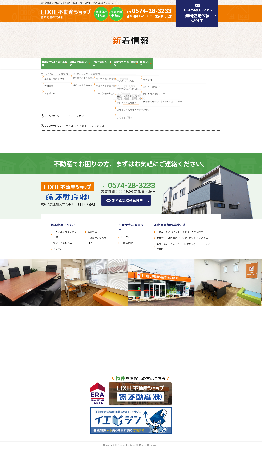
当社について (206, 65)
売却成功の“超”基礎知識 (172, 65)
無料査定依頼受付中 (130, 206)
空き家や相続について (100, 65)
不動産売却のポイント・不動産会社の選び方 (180, 237)
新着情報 (92, 237)
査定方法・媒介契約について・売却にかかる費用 (182, 243)
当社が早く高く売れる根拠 (60, 65)
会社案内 (58, 254)
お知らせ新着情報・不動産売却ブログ (70, 77)
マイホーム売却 (76, 120)
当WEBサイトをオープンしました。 (89, 130)
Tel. (149, 12)
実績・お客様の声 (62, 248)
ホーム (44, 77)
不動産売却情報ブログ (97, 246)
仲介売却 (125, 242)
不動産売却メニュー (135, 65)
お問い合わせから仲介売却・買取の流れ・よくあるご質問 (183, 252)
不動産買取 (127, 248)
